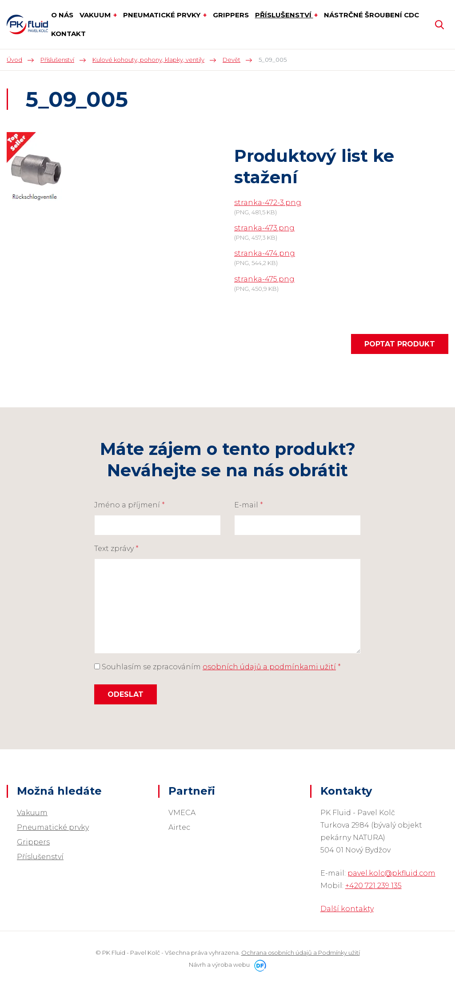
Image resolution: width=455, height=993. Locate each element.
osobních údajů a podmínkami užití (269, 667)
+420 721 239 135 (373, 885)
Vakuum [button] (96, 15)
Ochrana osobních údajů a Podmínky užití (300, 952)
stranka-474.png (264, 253)
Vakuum (32, 812)
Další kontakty (347, 909)
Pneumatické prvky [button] (162, 15)
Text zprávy (116, 548)
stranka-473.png (264, 228)
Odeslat (126, 694)
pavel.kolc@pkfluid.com (391, 873)
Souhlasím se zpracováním (217, 667)
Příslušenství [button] (284, 15)
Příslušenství (40, 856)
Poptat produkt (399, 344)
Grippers (33, 842)
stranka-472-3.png (267, 202)
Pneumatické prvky (53, 827)
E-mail (248, 505)
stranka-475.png (264, 279)
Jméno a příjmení (129, 505)
